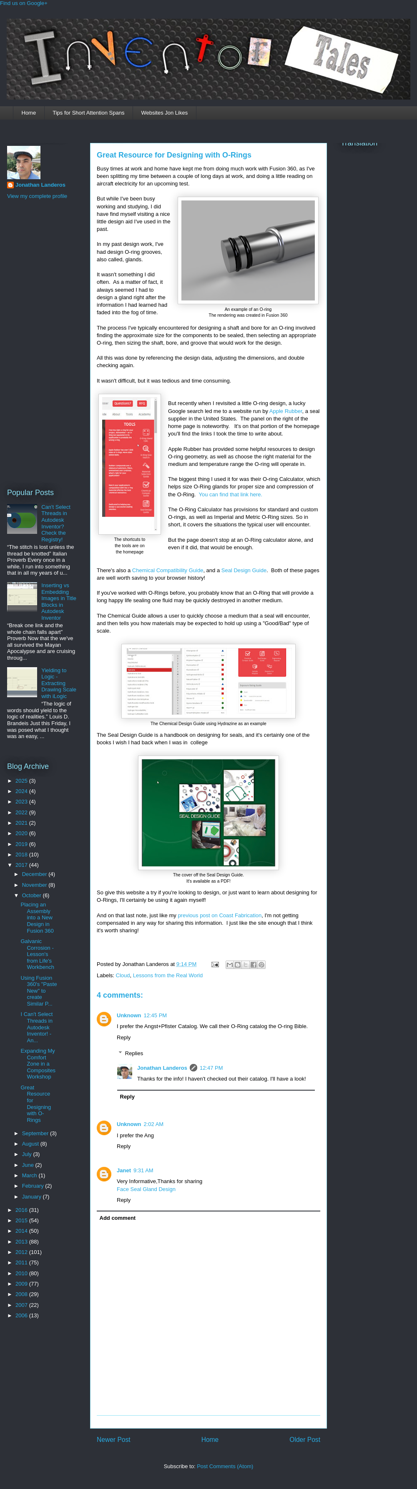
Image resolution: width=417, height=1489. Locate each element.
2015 (22, 1220)
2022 (22, 812)
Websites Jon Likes (164, 113)
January (32, 1197)
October (32, 895)
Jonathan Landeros (162, 1068)
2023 (22, 801)
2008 (22, 1294)
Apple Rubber (285, 411)
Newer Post (114, 1439)
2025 (22, 781)
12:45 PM (155, 1015)
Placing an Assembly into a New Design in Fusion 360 (36, 917)
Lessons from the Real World (168, 975)
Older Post (304, 1439)
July (27, 1154)
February (33, 1186)
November (35, 885)
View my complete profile (37, 196)
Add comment (118, 1218)
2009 (22, 1284)
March (30, 1175)
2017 (22, 865)
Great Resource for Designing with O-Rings (174, 155)
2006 (22, 1315)
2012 (22, 1252)
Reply (124, 1037)
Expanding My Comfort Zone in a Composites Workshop (37, 1064)
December (35, 874)
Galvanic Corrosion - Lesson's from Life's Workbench (37, 954)
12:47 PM (211, 1068)
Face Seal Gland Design (146, 1189)
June (28, 1165)
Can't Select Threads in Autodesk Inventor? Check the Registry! (55, 523)
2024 (22, 791)
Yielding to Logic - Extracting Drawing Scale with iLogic (58, 683)
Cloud (123, 975)
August (31, 1144)
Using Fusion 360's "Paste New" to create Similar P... (38, 991)
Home (29, 113)
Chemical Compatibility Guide (167, 570)
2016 (22, 1210)
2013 (22, 1242)
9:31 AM (143, 1170)
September (36, 1133)
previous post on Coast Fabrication (219, 915)
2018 (22, 854)
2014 (22, 1231)
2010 (22, 1273)
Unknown (129, 1015)
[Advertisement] (40, 343)
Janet (124, 1170)
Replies (134, 1053)
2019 (22, 844)
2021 (22, 823)
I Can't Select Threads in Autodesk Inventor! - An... (36, 1027)
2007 (22, 1305)
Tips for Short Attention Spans (88, 113)
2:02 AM (154, 1124)
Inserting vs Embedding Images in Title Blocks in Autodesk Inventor (58, 601)
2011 (22, 1262)
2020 (22, 833)
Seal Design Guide (243, 570)
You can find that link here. (230, 494)
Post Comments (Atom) (225, 1466)
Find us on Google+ (24, 3)
